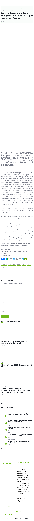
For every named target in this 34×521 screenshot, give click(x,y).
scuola (28, 264)
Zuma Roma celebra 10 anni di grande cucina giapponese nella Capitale (19, 413)
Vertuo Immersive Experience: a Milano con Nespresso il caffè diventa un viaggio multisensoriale (16, 390)
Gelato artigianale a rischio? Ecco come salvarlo (19, 428)
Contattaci (9, 518)
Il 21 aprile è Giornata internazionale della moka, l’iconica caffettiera (20, 435)
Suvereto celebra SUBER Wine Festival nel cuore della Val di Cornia (20, 420)
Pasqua (18, 264)
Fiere (13, 418)
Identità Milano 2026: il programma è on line (16, 366)
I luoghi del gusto (12, 439)
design (9, 264)
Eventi (2, 386)
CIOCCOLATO (4, 264)
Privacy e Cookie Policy (21, 518)
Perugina (24, 264)
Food (8, 10)
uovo (3, 267)
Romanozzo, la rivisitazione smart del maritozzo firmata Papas (19, 442)
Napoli (14, 264)
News (12, 10)
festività (3, 10)
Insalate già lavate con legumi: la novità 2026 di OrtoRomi (15, 342)
